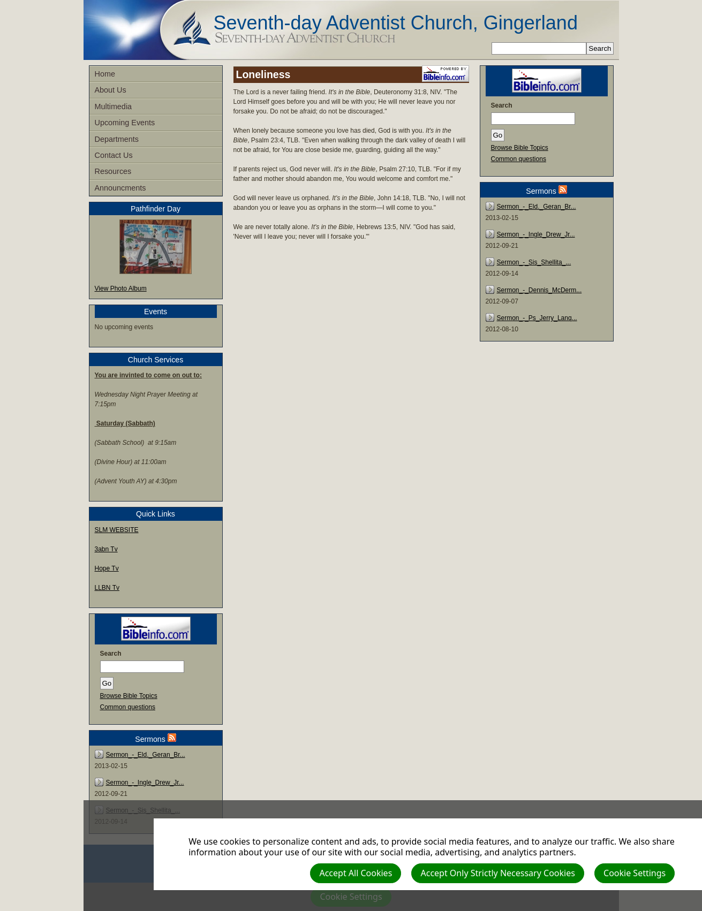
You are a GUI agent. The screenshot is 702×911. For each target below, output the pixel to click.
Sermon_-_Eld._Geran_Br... (145, 754)
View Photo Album (121, 288)
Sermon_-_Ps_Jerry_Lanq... (537, 318)
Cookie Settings (634, 873)
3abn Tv (106, 549)
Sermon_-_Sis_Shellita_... (534, 262)
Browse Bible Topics (128, 696)
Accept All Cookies (355, 873)
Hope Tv (107, 568)
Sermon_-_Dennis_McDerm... (539, 290)
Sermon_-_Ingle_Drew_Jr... (145, 782)
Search (111, 653)
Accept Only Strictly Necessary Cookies (497, 873)
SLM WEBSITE (117, 530)
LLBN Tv (107, 587)
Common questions (127, 707)
